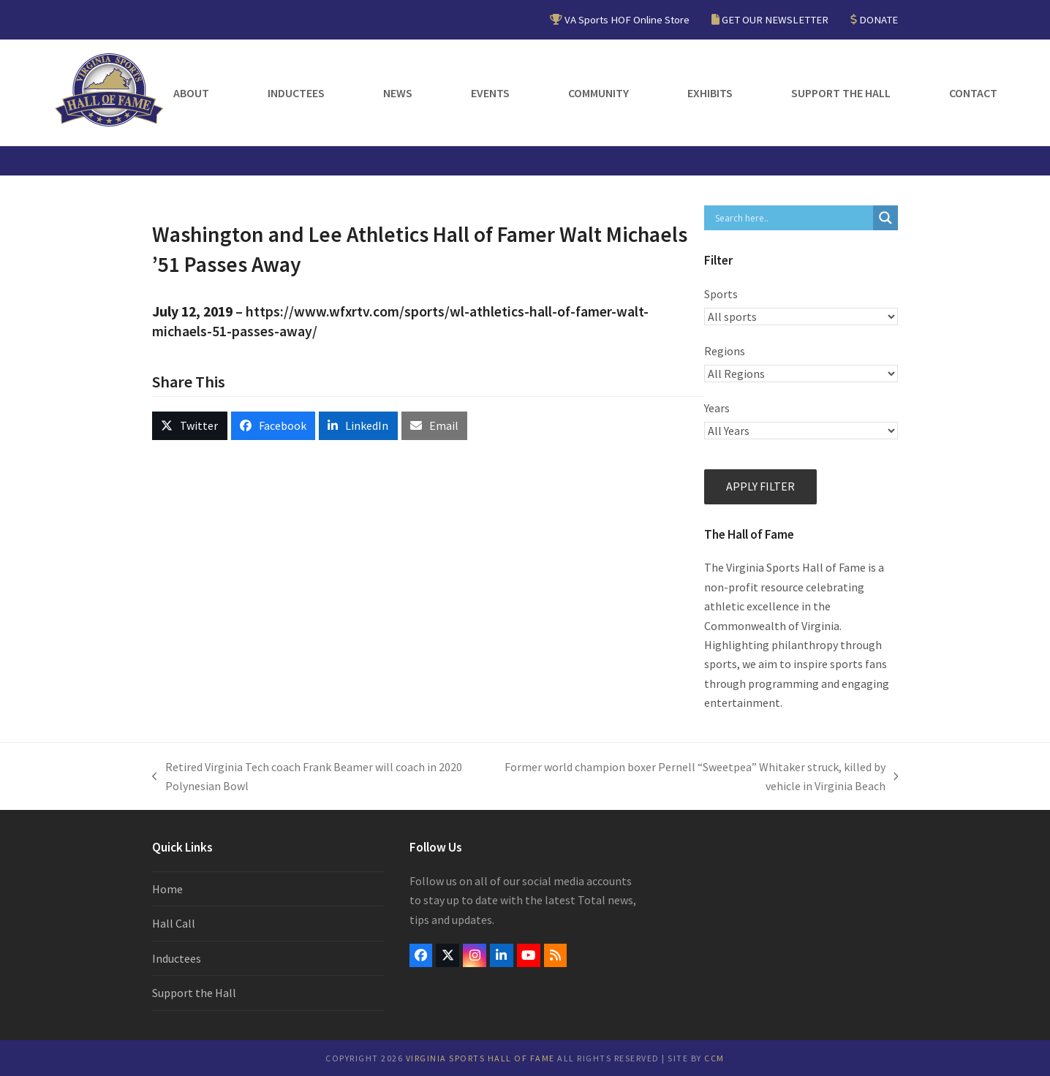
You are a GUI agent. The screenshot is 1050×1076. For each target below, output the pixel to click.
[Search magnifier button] (885, 217)
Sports (721, 294)
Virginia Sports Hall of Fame (480, 1058)
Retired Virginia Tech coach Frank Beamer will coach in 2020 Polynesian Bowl (307, 777)
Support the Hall (194, 992)
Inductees (176, 958)
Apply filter (760, 486)
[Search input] (792, 217)
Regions (724, 351)
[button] (189, 426)
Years (717, 408)
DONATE (878, 19)
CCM (714, 1058)
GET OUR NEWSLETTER (775, 19)
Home (167, 889)
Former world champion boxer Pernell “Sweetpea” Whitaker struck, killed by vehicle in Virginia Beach (691, 777)
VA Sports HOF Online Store (627, 19)
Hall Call (173, 923)
